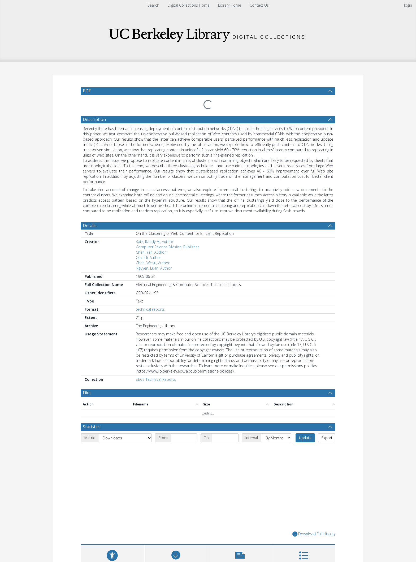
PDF (87, 91)
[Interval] (276, 405)
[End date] (225, 405)
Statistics (92, 395)
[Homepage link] (208, 33)
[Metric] (125, 405)
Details (90, 213)
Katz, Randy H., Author (154, 228)
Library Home (229, 5)
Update (305, 405)
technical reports (150, 296)
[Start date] (184, 405)
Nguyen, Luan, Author (154, 255)
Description (94, 107)
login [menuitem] (408, 5)
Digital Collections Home (189, 5)
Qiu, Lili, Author (148, 244)
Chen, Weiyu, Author (153, 250)
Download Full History (313, 502)
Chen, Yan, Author (151, 239)
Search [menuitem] (153, 5)
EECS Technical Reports (156, 366)
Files (87, 380)
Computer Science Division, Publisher (167, 234)
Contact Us (259, 5)
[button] (240, 525)
